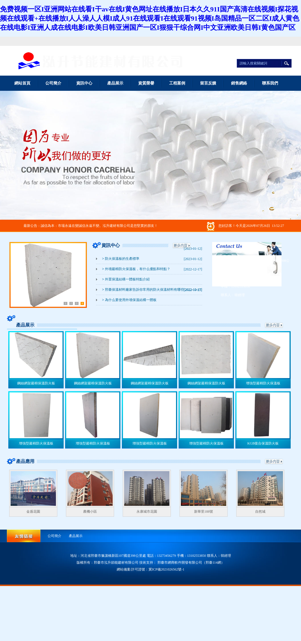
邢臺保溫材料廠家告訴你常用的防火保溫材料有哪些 (143, 290)
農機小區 (90, 512)
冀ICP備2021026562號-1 (166, 569)
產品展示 (115, 83)
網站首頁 (22, 83)
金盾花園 (33, 512)
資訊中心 (84, 83)
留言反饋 (208, 83)
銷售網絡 (239, 83)
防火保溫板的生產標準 (120, 259)
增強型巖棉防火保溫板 (263, 383)
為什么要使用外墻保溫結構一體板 (129, 300)
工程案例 (177, 83)
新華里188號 (203, 512)
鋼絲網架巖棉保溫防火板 (36, 383)
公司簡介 (53, 83)
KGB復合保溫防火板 (263, 443)
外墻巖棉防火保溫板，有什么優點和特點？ (136, 269)
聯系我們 (270, 83)
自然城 (260, 512)
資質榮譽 (146, 83)
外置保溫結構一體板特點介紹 (126, 279)
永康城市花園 (146, 512)
